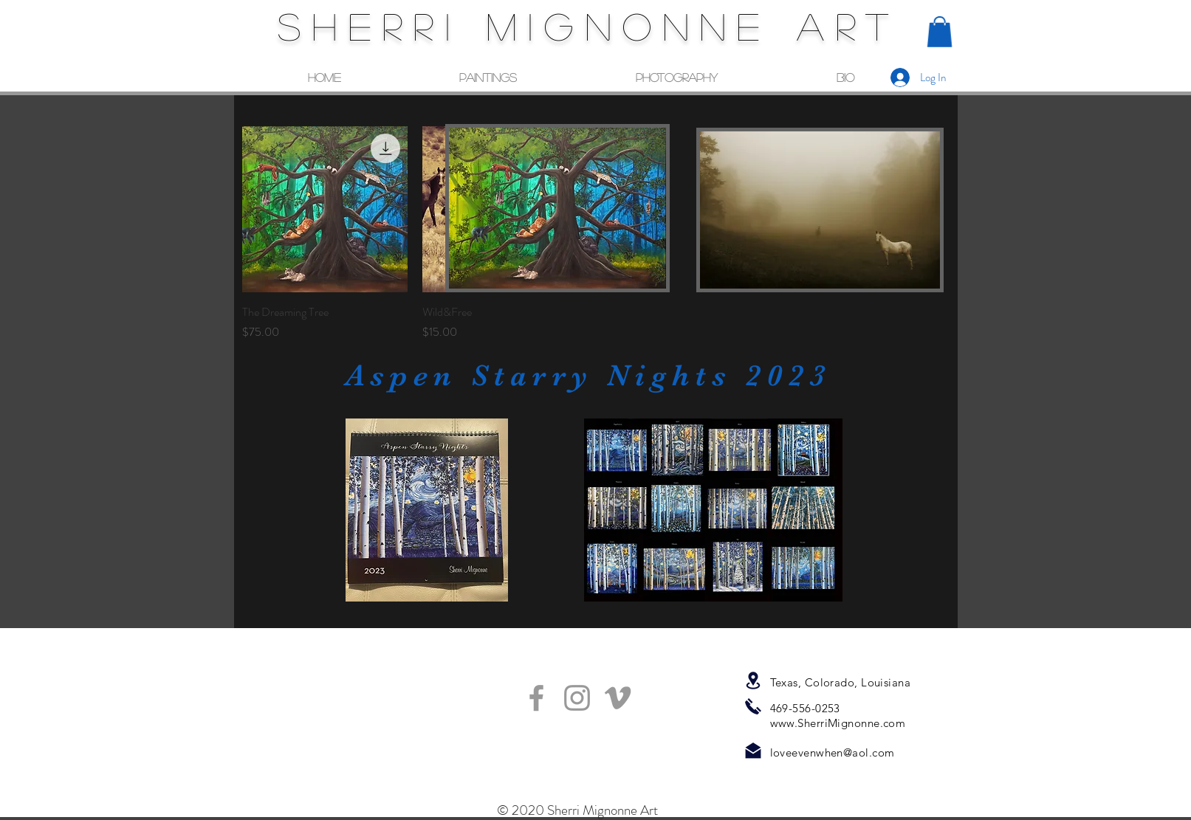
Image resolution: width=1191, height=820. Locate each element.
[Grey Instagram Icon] (577, 698)
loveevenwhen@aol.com (832, 752)
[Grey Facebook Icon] (536, 698)
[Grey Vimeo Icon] (617, 698)
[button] (940, 31)
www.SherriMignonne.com (838, 723)
